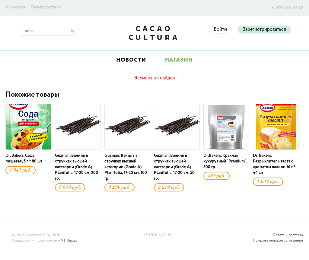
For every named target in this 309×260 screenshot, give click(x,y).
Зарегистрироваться (264, 29)
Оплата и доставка (287, 235)
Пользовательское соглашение (278, 240)
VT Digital (69, 240)
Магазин (178, 60)
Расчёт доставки (46, 7)
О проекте (16, 7)
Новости (131, 60)
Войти (220, 29)
